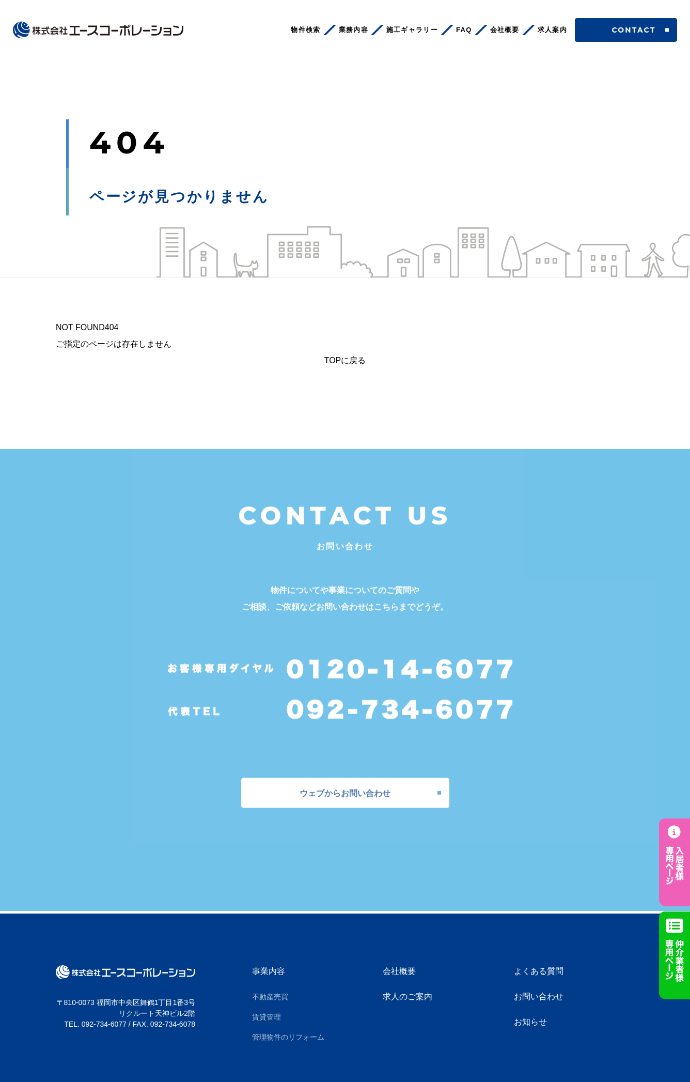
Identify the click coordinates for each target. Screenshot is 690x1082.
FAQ (464, 30)
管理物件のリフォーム (288, 1037)
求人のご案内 (407, 996)
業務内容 (353, 30)
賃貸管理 (266, 1017)
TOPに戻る (345, 360)
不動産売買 (270, 997)
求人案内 (552, 30)
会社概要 (505, 30)
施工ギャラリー (412, 30)
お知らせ (530, 1021)
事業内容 (268, 971)
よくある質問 (538, 971)
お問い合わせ (538, 996)
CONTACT (626, 30)
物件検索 (305, 30)
